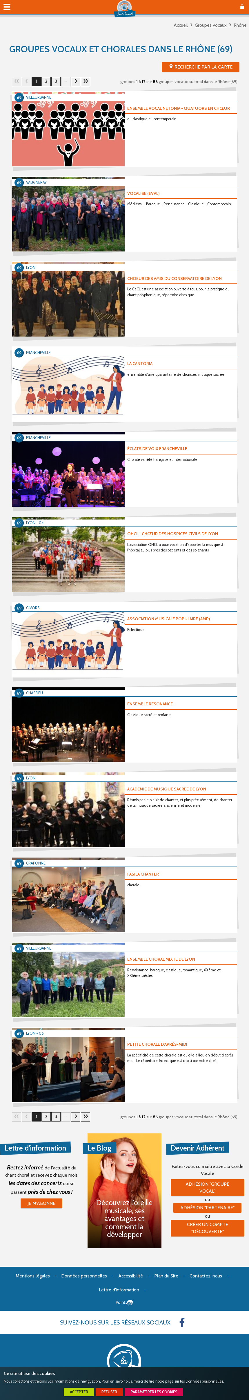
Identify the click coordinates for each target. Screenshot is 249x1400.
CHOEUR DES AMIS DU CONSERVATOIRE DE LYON (174, 278)
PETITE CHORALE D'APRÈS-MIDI (157, 1044)
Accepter (79, 1392)
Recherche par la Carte (203, 67)
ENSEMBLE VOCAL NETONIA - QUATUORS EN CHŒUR (178, 108)
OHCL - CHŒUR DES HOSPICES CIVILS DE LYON (172, 533)
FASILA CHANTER (143, 874)
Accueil (181, 25)
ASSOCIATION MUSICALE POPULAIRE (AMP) (168, 618)
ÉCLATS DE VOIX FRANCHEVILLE (157, 448)
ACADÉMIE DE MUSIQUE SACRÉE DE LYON (166, 789)
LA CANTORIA (139, 363)
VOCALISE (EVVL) (143, 193)
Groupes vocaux (211, 25)
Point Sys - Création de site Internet (124, 1302)
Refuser (109, 1392)
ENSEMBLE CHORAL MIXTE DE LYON (161, 959)
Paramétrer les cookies (154, 1392)
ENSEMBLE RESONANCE (150, 704)
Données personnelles (204, 1381)
